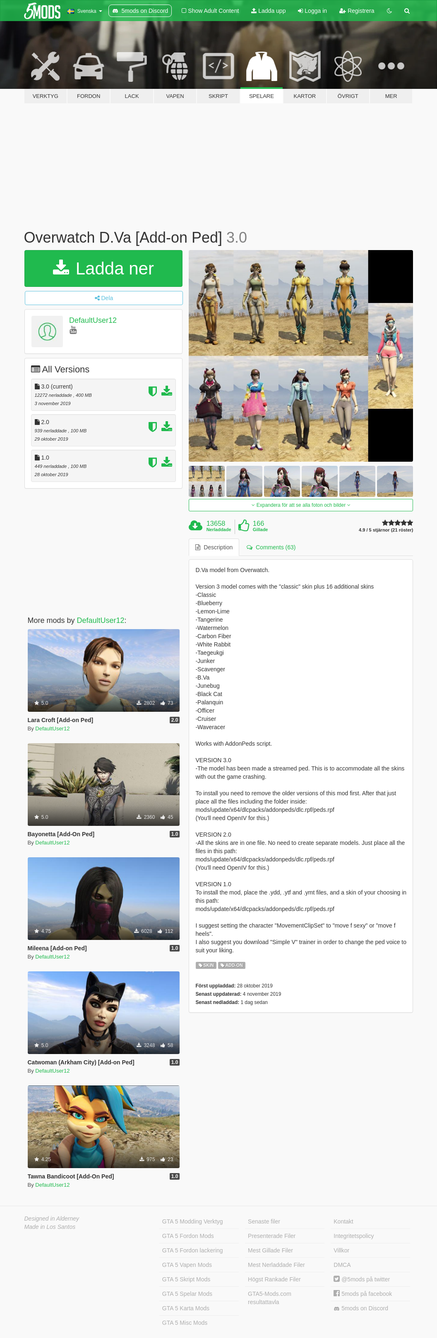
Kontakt (343, 1221)
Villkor (341, 1250)
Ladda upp (268, 10)
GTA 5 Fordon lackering (192, 1250)
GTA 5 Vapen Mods (187, 1265)
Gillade (260, 529)
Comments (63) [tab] (271, 547)
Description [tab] (214, 547)
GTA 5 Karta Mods (185, 1308)
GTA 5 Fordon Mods (188, 1236)
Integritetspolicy (354, 1236)
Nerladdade (218, 529)
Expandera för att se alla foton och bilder (301, 505)
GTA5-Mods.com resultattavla (269, 1297)
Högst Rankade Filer (274, 1279)
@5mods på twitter (362, 1279)
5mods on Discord (361, 1308)
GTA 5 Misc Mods (184, 1322)
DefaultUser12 (93, 320)
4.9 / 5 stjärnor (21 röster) (386, 530)
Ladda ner (103, 268)
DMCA (342, 1265)
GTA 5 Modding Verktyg (192, 1221)
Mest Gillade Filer (270, 1250)
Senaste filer (264, 1221)
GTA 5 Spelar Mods (187, 1293)
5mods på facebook (363, 1293)
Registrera (356, 10)
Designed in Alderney (51, 1218)
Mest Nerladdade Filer (276, 1265)
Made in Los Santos (50, 1227)
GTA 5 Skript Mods (186, 1279)
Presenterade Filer (271, 1236)
